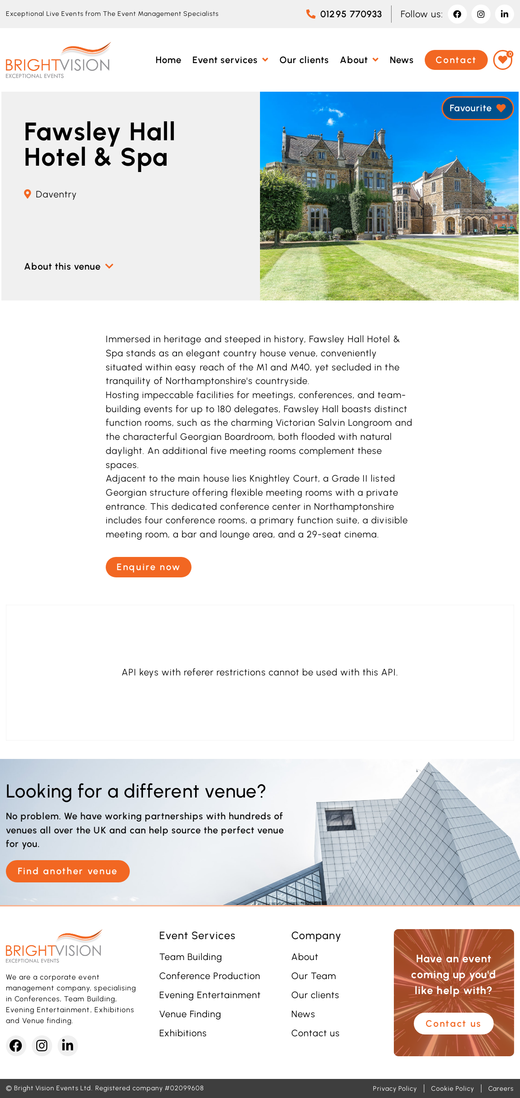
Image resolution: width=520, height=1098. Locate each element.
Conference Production (210, 975)
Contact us (315, 1033)
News (303, 1014)
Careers (501, 1088)
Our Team (313, 975)
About (305, 956)
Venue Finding (190, 1014)
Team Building (190, 956)
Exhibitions (183, 1033)
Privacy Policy (395, 1088)
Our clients (315, 995)
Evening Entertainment (210, 995)
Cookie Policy (452, 1088)
